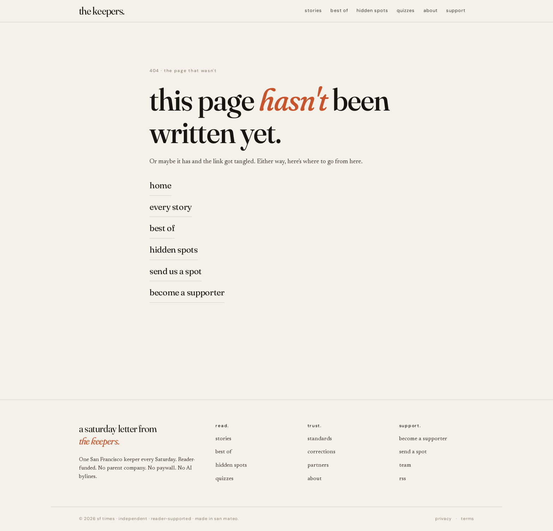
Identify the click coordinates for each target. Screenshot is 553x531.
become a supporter (187, 292)
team (405, 465)
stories (313, 10)
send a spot (413, 452)
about (431, 10)
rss (402, 479)
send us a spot (176, 271)
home (160, 185)
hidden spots (372, 10)
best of (339, 10)
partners (318, 465)
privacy (443, 518)
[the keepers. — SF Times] (101, 11)
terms (467, 518)
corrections (321, 452)
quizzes (406, 10)
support (456, 10)
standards (320, 439)
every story (171, 207)
